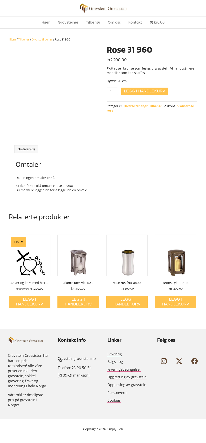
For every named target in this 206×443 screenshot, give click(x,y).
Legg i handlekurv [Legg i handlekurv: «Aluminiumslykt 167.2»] (78, 301)
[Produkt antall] (112, 91)
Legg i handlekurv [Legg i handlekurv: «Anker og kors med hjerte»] (29, 301)
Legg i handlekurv (144, 91)
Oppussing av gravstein (126, 384)
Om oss (114, 22)
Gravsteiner (68, 22)
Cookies (114, 400)
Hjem (46, 22)
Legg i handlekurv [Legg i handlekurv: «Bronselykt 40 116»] (175, 301)
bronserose (185, 106)
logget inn (42, 190)
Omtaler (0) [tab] (26, 149)
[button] (163, 361)
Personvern (117, 392)
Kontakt (135, 22)
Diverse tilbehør (42, 39)
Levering (114, 354)
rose (110, 110)
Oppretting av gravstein (127, 377)
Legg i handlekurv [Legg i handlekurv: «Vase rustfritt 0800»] (127, 301)
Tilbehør (93, 22)
